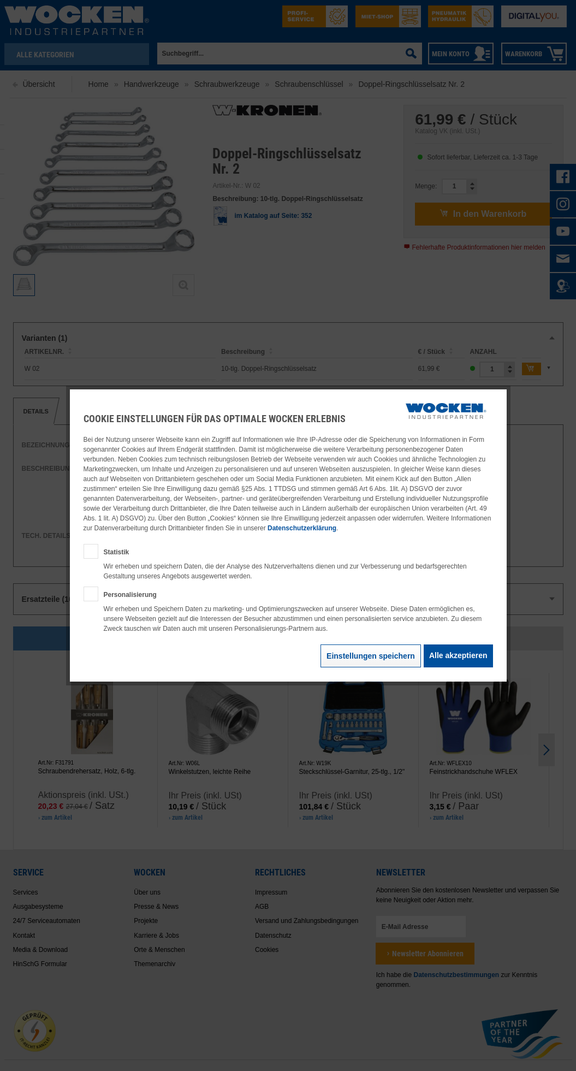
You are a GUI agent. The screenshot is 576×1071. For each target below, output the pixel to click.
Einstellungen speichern (370, 656)
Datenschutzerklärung (302, 528)
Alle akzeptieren (458, 655)
